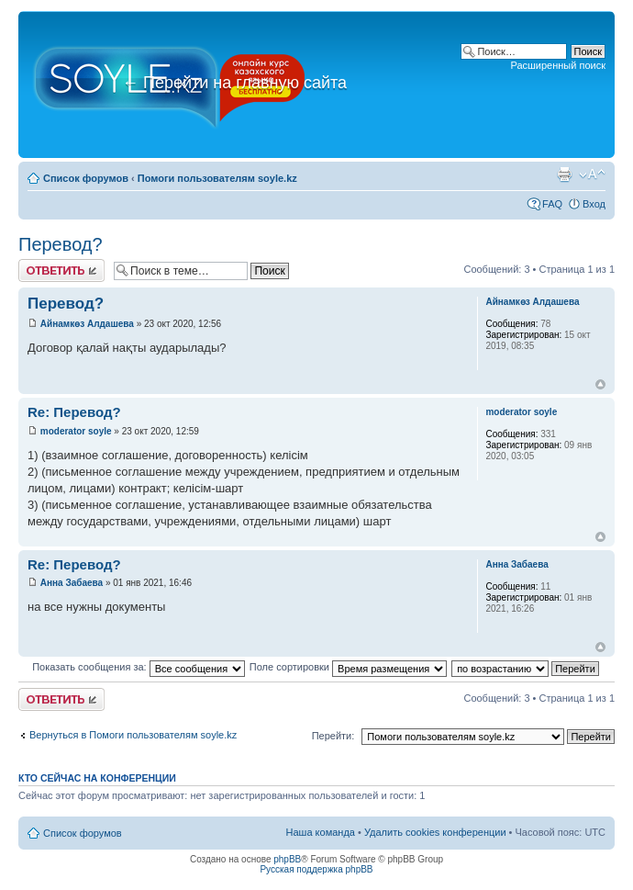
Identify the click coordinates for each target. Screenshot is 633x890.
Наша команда (320, 832)
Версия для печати (564, 174)
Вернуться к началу (600, 384)
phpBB (287, 859)
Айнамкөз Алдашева (87, 324)
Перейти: (333, 735)
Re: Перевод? (74, 412)
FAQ (552, 203)
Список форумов (85, 178)
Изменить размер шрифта (592, 174)
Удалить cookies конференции (435, 832)
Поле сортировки (348, 666)
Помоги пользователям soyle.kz (217, 178)
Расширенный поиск (557, 65)
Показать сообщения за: (138, 666)
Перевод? (60, 244)
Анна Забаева (71, 583)
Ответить (61, 270)
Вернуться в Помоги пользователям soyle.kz (133, 734)
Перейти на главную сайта (234, 82)
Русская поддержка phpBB (316, 869)
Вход (594, 203)
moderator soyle (76, 431)
